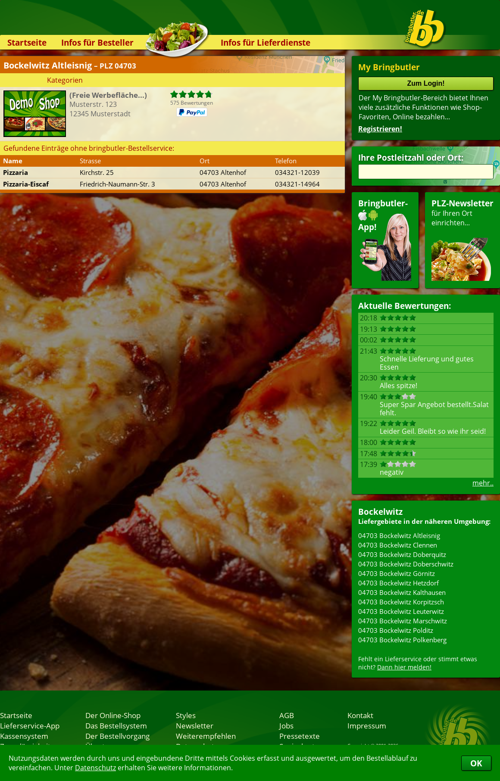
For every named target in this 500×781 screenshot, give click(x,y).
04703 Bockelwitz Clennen (397, 545)
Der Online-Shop (113, 715)
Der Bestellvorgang (117, 736)
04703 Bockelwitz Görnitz (396, 573)
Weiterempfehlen (206, 736)
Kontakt (360, 715)
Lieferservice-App (29, 725)
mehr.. (483, 483)
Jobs (286, 725)
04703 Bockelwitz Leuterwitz (401, 611)
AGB (286, 715)
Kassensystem (24, 736)
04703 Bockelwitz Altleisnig (399, 535)
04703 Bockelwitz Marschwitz (402, 620)
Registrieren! (380, 129)
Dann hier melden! (404, 667)
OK (476, 763)
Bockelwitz (380, 511)
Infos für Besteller (97, 42)
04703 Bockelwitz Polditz (395, 630)
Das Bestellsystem (116, 725)
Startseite (27, 42)
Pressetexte (299, 736)
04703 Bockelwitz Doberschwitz (405, 564)
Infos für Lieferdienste (265, 42)
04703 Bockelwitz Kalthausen (402, 592)
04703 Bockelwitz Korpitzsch (401, 601)
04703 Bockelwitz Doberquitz (402, 554)
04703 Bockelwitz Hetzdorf (398, 583)
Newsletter (194, 725)
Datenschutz (95, 767)
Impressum (366, 725)
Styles (186, 715)
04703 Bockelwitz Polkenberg (402, 639)
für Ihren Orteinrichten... (462, 239)
